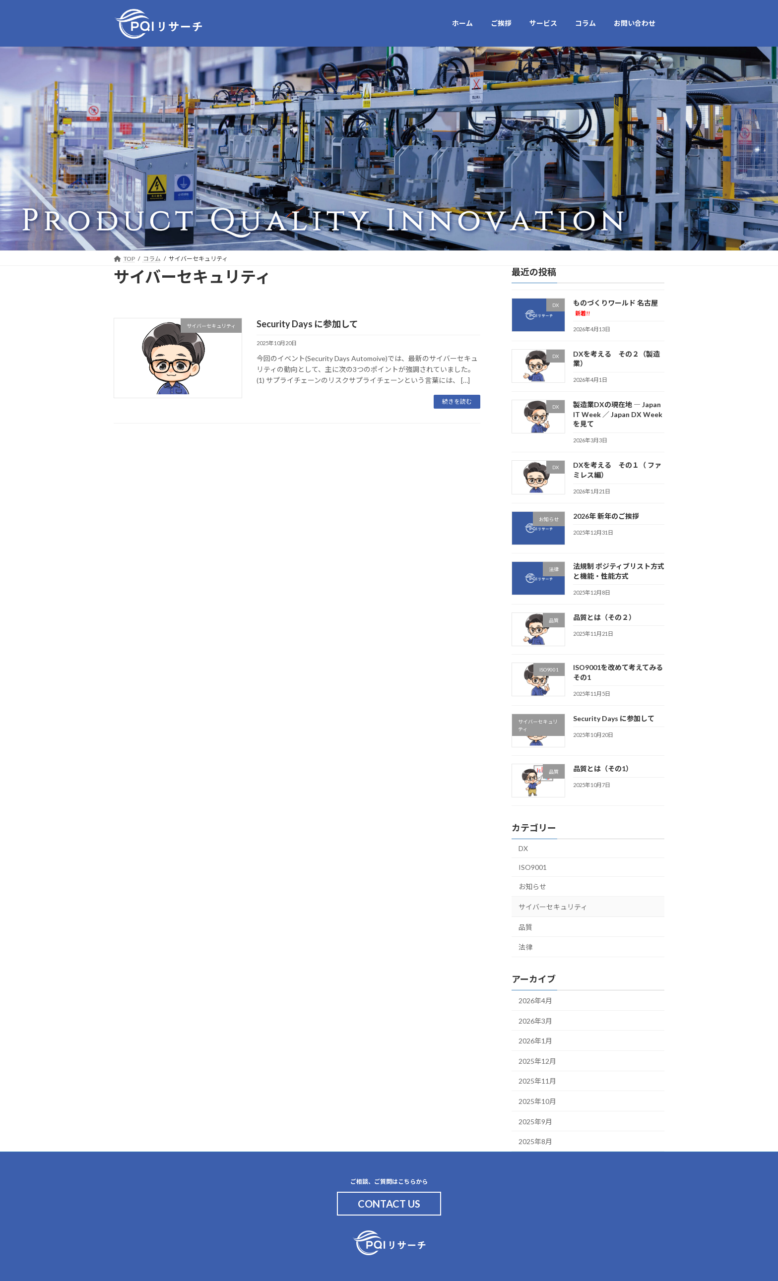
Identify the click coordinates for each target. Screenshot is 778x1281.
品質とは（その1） (603, 768)
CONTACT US (389, 1204)
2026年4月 (535, 1000)
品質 (525, 926)
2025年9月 (535, 1121)
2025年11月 (537, 1081)
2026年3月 (535, 1020)
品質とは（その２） (604, 616)
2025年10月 (537, 1101)
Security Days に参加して (307, 323)
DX (523, 848)
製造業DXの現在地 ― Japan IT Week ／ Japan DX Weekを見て (617, 414)
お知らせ (532, 886)
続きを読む (457, 401)
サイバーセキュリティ (553, 907)
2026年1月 (535, 1041)
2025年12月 (537, 1060)
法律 (525, 947)
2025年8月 (535, 1141)
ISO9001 (533, 866)
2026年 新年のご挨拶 (606, 515)
